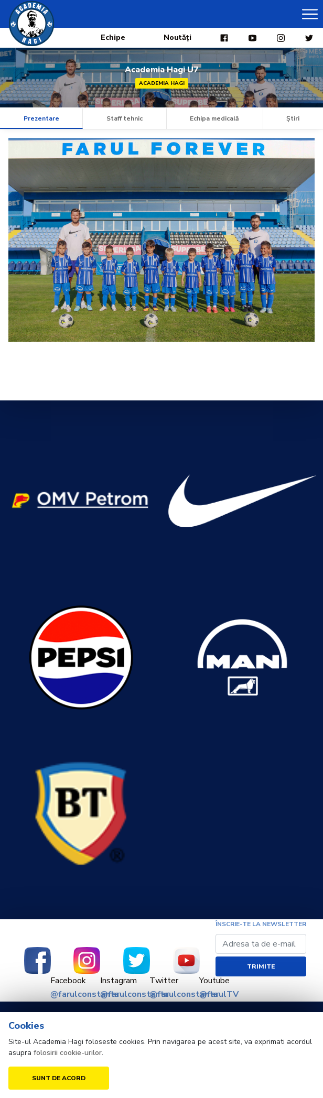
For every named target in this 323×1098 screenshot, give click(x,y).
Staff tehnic (124, 118)
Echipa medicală (214, 118)
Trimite (261, 966)
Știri (292, 118)
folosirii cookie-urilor (68, 1053)
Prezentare (41, 118)
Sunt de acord (58, 1078)
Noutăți (177, 37)
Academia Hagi (162, 83)
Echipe (113, 37)
